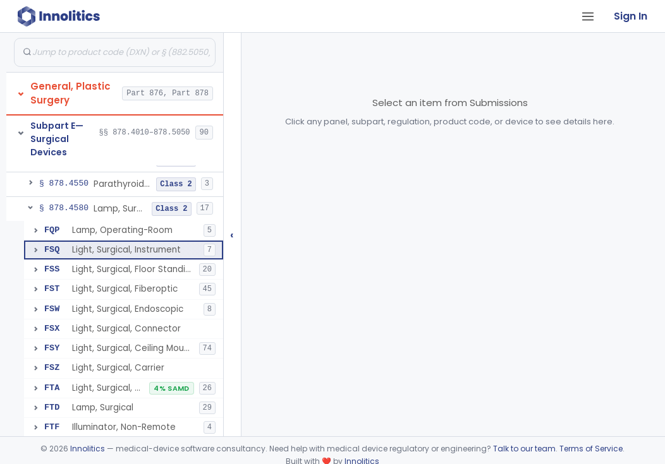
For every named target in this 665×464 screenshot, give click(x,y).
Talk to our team (524, 448)
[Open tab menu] (588, 16)
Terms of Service (591, 448)
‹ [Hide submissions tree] (232, 234)
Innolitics (87, 448)
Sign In (630, 16)
